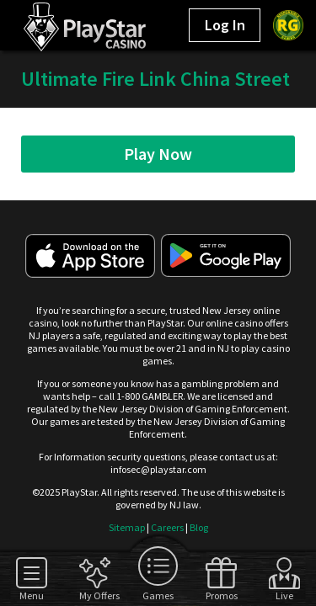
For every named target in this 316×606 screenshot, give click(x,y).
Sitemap (127, 527)
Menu (31, 595)
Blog (199, 527)
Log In (225, 25)
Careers (167, 527)
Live (284, 595)
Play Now (158, 153)
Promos (221, 595)
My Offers (94, 595)
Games (158, 595)
